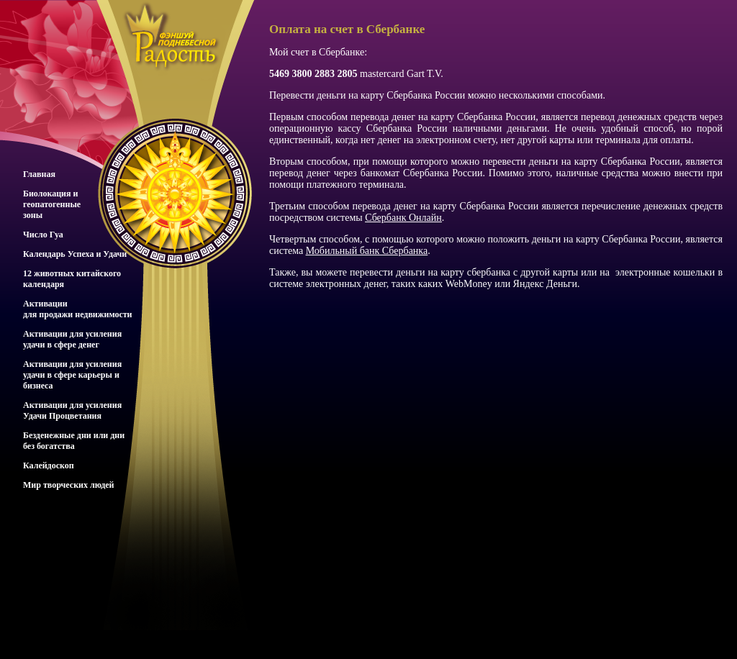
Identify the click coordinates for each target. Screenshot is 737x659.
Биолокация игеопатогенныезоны (52, 204)
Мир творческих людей (68, 485)
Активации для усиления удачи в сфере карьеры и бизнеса (72, 375)
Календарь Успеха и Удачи (75, 254)
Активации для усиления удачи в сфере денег (72, 339)
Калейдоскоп (48, 465)
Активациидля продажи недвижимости (77, 309)
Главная (39, 174)
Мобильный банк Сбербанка (367, 250)
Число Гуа (43, 234)
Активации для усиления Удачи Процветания (72, 410)
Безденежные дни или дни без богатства (74, 440)
